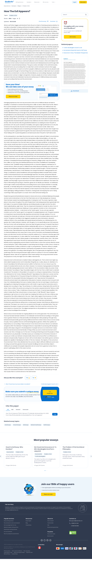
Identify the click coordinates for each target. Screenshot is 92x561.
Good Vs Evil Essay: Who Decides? (14, 448)
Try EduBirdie (50, 392)
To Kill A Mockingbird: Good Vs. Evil (49, 384)
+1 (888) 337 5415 (74, 523)
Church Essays (17, 425)
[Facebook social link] (42, 540)
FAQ (48, 525)
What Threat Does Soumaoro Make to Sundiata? (18, 384)
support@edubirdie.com (76, 520)
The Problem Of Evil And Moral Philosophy (73, 448)
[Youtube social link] (44, 540)
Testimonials (50, 523)
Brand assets (50, 536)
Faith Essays (47, 425)
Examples (14, 6)
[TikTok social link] (47, 540)
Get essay (73, 37)
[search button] (86, 14)
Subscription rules (8, 552)
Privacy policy (7, 551)
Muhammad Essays (36, 425)
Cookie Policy (15, 554)
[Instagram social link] (50, 540)
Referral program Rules (19, 552)
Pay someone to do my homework (12, 523)
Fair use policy (27, 551)
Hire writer (83, 2)
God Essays (8, 425)
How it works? (50, 520)
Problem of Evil (26, 6)
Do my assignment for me (10, 525)
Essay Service (7, 6)
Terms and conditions (17, 551)
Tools (53, 2)
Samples (29, 2)
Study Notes (28, 525)
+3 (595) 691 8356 (75, 525)
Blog (27, 523)
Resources (36, 2)
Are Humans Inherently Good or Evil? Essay (75, 50)
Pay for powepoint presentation (11, 533)
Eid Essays (25, 425)
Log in (74, 2)
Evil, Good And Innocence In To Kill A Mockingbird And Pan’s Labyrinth (45, 449)
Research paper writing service (11, 527)
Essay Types (28, 520)
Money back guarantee (52, 527)
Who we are (45, 2)
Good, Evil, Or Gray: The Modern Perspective (75, 53)
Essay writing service (8, 520)
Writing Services (19, 2)
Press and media (51, 533)
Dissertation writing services (10, 529)
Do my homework (8, 531)
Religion (19, 6)
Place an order (13, 96)
